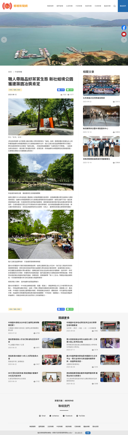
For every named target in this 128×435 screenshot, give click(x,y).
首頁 (10, 72)
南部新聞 (88, 6)
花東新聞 (98, 6)
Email (44, 416)
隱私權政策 (78, 433)
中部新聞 (79, 6)
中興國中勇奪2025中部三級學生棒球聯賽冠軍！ (23, 324)
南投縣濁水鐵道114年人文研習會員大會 (23, 357)
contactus (55, 416)
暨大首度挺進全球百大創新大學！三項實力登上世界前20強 (81, 340)
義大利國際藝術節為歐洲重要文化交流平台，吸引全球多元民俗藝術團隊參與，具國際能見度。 (81, 359)
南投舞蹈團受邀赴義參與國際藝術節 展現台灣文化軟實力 (82, 374)
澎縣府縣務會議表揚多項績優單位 (96, 159)
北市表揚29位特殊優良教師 (94, 98)
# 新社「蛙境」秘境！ (15, 90)
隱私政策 (95, 427)
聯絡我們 (123, 6)
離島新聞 (107, 6)
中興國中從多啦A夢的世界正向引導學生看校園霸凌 (81, 324)
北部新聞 (69, 6)
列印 (63, 95)
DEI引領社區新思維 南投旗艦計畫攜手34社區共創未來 (23, 374)
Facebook (69, 416)
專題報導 (50, 6)
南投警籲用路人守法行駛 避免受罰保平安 (23, 340)
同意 (88, 433)
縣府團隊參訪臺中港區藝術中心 (95, 128)
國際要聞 (60, 6)
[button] (61, 63)
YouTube (82, 416)
